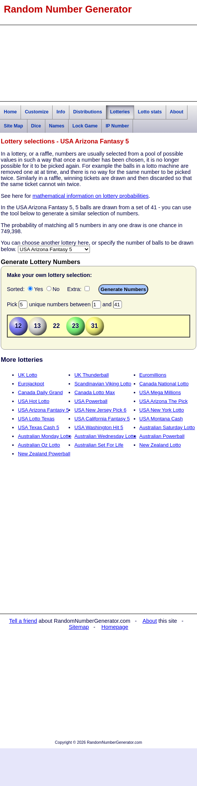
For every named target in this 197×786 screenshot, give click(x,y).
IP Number (117, 126)
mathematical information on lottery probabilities (90, 196)
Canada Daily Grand (40, 392)
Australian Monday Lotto (44, 436)
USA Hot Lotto (33, 401)
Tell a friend (23, 621)
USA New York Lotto (161, 410)
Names (56, 126)
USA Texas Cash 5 (38, 427)
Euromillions (153, 375)
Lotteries (120, 112)
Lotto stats (150, 112)
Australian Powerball (162, 436)
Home (10, 112)
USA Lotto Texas (36, 419)
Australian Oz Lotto (39, 445)
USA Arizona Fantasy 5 (43, 410)
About (177, 112)
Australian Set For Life (98, 445)
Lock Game (85, 126)
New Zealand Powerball (44, 454)
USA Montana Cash (161, 419)
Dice (36, 126)
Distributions (87, 112)
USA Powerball (90, 401)
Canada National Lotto (164, 384)
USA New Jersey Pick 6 (100, 410)
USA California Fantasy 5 (102, 419)
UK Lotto (27, 375)
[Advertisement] (98, 63)
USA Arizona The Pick (163, 401)
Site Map (13, 126)
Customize (36, 112)
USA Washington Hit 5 (98, 427)
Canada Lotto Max (94, 392)
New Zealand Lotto (160, 445)
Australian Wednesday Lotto (105, 436)
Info (60, 112)
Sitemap (79, 627)
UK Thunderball (91, 375)
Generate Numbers (123, 289)
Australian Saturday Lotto (167, 427)
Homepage (114, 627)
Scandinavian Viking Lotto (102, 384)
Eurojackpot (31, 384)
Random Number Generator (68, 9)
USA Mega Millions (160, 392)
